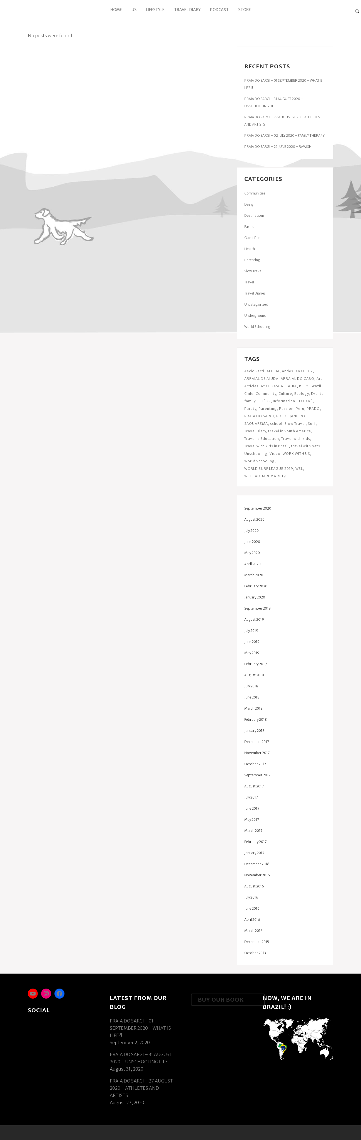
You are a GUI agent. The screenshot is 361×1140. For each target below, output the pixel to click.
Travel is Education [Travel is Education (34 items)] (261, 438)
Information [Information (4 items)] (284, 401)
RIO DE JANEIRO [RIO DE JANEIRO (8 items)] (290, 416)
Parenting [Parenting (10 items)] (267, 408)
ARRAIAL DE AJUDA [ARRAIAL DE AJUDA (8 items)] (261, 378)
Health (249, 249)
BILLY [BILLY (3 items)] (303, 386)
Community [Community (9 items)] (266, 393)
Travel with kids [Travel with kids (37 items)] (295, 438)
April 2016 (252, 919)
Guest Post (253, 238)
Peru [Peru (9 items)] (300, 408)
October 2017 (255, 764)
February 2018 (255, 719)
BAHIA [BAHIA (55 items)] (291, 386)
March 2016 (253, 931)
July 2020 (251, 530)
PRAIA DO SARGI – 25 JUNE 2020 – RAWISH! (278, 146)
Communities (254, 193)
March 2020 (253, 575)
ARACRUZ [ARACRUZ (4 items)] (304, 371)
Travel (249, 282)
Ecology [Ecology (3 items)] (301, 393)
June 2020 (252, 542)
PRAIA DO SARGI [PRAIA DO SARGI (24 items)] (259, 416)
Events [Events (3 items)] (317, 393)
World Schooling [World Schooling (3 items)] (259, 461)
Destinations (254, 215)
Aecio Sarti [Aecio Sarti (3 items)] (254, 371)
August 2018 (254, 675)
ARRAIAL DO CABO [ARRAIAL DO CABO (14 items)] (297, 378)
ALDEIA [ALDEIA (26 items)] (273, 371)
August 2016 (254, 886)
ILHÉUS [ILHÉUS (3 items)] (264, 401)
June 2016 (252, 908)
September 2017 (257, 775)
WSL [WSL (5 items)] (299, 469)
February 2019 (255, 664)
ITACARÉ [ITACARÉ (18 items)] (305, 401)
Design (249, 204)
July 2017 (251, 797)
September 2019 (257, 608)
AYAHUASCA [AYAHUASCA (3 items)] (272, 386)
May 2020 (252, 553)
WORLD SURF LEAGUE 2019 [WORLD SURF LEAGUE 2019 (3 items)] (268, 469)
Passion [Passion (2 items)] (286, 408)
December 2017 (256, 742)
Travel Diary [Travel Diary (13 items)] (255, 431)
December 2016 (256, 864)
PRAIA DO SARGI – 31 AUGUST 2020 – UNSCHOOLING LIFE (141, 1058)
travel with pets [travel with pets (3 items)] (305, 446)
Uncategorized (256, 304)
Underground (255, 315)
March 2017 (253, 831)
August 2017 (254, 786)
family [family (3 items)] (249, 401)
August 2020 (254, 519)
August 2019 (254, 619)
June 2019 (252, 642)
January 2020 (254, 597)
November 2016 (257, 875)
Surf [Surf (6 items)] (312, 423)
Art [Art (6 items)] (319, 378)
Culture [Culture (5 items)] (285, 393)
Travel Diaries (255, 293)
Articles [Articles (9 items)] (251, 386)
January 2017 (254, 853)
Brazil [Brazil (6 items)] (316, 386)
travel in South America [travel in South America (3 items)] (289, 431)
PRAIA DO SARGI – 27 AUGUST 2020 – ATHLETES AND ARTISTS (141, 1088)
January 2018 (254, 731)
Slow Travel (253, 271)
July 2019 (251, 630)
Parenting (252, 260)
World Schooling (257, 327)
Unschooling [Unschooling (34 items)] (255, 453)
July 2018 (251, 686)
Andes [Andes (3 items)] (287, 371)
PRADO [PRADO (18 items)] (313, 408)
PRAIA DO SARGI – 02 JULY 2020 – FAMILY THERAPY (284, 135)
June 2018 (252, 697)
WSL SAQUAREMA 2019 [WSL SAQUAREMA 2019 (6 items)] (265, 476)
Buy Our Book (221, 999)
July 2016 (251, 897)
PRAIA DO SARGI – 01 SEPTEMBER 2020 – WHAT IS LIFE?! (140, 1028)
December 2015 (256, 942)
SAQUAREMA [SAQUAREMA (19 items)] (256, 423)
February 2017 (255, 842)
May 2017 (251, 819)
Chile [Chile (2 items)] (248, 393)
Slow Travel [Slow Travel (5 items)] (295, 423)
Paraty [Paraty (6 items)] (250, 408)
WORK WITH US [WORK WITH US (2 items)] (296, 453)
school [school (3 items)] (276, 423)
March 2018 (253, 708)
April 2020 (252, 564)
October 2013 (255, 953)
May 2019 (251, 653)
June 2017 (251, 808)
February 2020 (255, 586)
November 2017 (257, 753)
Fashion (250, 226)
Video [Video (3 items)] (275, 453)
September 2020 (257, 508)
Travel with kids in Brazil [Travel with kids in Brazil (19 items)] (266, 446)
